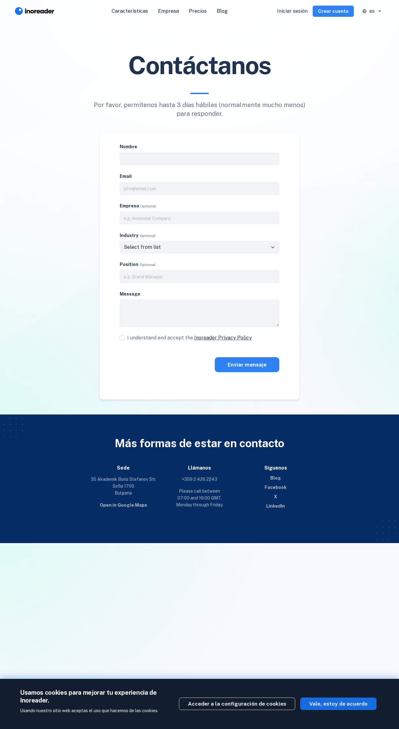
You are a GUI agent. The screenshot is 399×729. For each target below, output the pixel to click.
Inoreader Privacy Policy (223, 338)
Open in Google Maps (123, 505)
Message (130, 293)
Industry (129, 235)
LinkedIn (275, 506)
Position (129, 264)
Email (126, 176)
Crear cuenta (333, 11)
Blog (222, 11)
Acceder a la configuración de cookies (237, 704)
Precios (198, 11)
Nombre (128, 146)
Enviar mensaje (247, 365)
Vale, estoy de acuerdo (338, 704)
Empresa (168, 11)
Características (130, 11)
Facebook (275, 487)
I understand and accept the (189, 338)
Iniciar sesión (292, 11)
